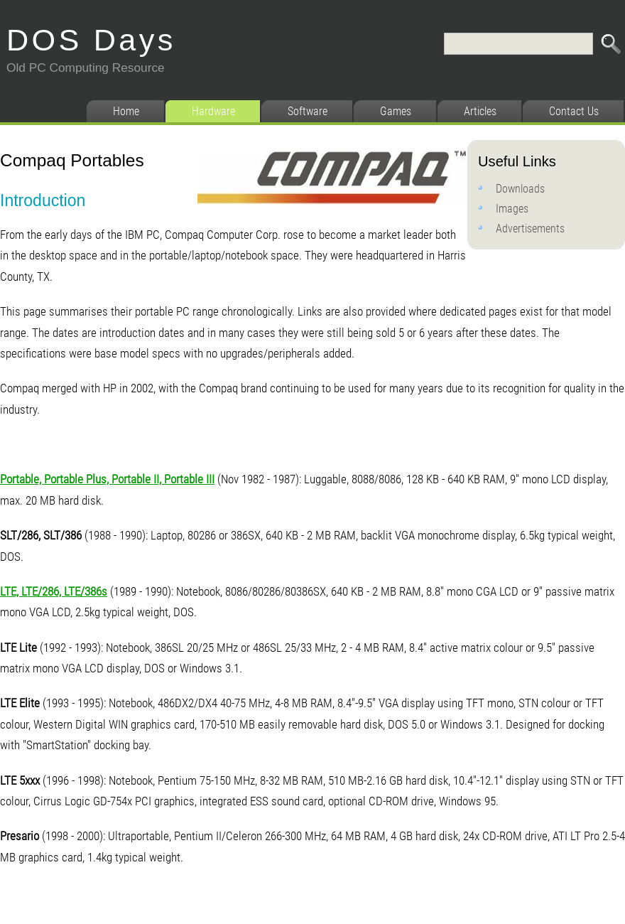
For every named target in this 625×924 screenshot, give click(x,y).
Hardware (213, 111)
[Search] (518, 44)
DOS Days (91, 40)
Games (395, 111)
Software (307, 111)
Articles (480, 111)
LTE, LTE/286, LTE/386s (53, 591)
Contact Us (574, 111)
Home (126, 111)
